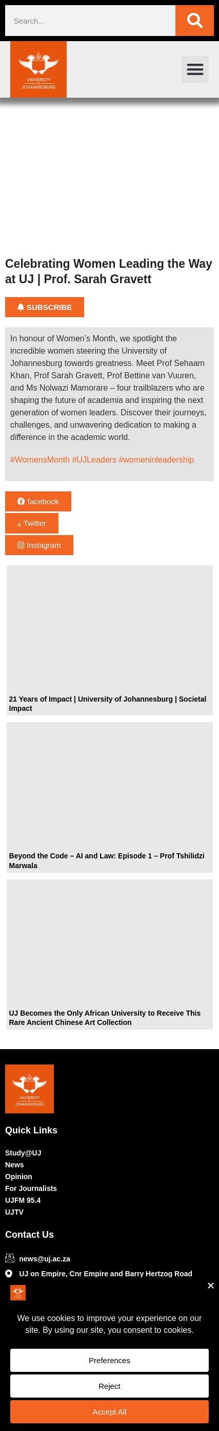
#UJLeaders (94, 459)
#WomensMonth (40, 459)
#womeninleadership (156, 459)
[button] (195, 69)
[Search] (194, 20)
